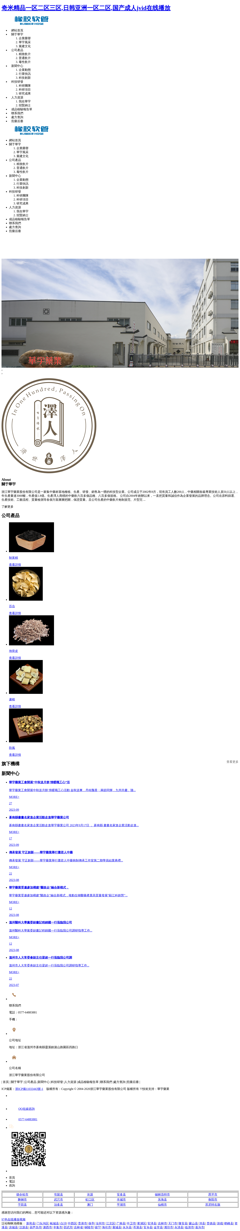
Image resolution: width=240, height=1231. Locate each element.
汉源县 (23, 1227)
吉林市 (162, 1223)
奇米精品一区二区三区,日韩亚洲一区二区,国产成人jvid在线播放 (86, 8)
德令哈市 (22, 1194)
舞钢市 (22, 1199)
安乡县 (147, 1227)
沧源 (90, 1194)
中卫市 (131, 1223)
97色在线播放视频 (14, 1219)
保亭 (91, 1223)
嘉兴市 (199, 1227)
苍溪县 (137, 1227)
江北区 (110, 1223)
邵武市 (68, 1227)
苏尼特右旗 (212, 1204)
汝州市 (100, 1223)
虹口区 (90, 1199)
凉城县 (13, 1227)
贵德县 (211, 1223)
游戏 (220, 1223)
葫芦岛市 (36, 1227)
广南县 (120, 1223)
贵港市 (82, 1223)
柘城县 (54, 1223)
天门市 (172, 1223)
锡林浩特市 (162, 1194)
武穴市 (58, 1199)
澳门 (90, 1204)
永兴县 (127, 1227)
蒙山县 (193, 1223)
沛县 (202, 1223)
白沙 (63, 1223)
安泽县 (151, 1223)
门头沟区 (43, 1223)
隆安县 (183, 1223)
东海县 (162, 1199)
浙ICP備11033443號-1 (29, 1088)
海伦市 (106, 1227)
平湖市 (121, 1204)
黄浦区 (141, 1223)
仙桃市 (162, 1204)
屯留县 (58, 1194)
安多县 (121, 1194)
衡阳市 (212, 1199)
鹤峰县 (228, 1223)
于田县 (22, 1204)
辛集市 (57, 1227)
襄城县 (116, 1227)
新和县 (30, 1223)
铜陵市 (88, 1227)
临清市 (189, 1227)
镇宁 (98, 1227)
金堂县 (158, 1227)
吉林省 (78, 1227)
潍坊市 (168, 1227)
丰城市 (121, 1199)
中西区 (72, 1223)
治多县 (58, 1204)
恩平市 (212, 1194)
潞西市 (47, 1227)
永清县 (178, 1227)
